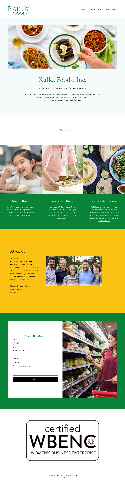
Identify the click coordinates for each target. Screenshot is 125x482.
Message (16, 362)
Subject (15, 355)
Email (15, 347)
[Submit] (35, 379)
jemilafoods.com (104, 221)
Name (15, 339)
